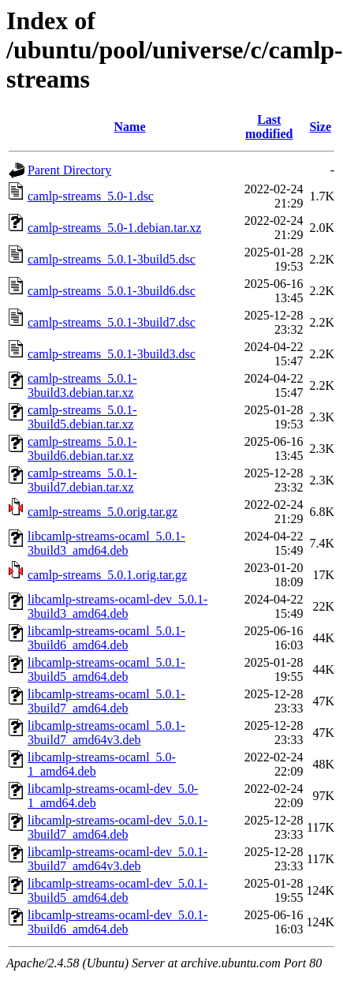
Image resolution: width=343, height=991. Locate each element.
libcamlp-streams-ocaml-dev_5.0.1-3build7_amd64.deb (117, 827)
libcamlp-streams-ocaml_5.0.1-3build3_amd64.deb (106, 543)
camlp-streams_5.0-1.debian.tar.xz (114, 227)
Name (130, 126)
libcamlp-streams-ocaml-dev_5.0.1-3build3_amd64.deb (117, 606)
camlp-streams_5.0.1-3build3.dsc (112, 354)
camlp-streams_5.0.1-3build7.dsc (112, 322)
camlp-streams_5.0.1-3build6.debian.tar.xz (82, 448)
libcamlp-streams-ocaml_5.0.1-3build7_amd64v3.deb (106, 732)
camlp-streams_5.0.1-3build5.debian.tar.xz (82, 417)
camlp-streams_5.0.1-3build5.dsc (112, 259)
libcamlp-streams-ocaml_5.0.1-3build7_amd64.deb (106, 701)
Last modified (269, 126)
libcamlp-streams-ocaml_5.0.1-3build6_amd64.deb (106, 638)
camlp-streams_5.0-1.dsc (91, 196)
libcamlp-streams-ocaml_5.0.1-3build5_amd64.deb (106, 669)
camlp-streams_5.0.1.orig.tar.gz (107, 575)
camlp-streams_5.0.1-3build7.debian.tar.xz (82, 480)
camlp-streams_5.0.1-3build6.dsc (112, 290)
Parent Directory (69, 170)
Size (320, 126)
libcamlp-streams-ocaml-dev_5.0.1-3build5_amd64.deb (117, 890)
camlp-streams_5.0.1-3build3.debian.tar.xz (82, 385)
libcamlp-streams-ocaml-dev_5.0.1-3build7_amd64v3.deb (117, 859)
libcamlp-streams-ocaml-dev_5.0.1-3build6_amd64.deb (117, 922)
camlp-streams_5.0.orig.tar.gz (102, 511)
